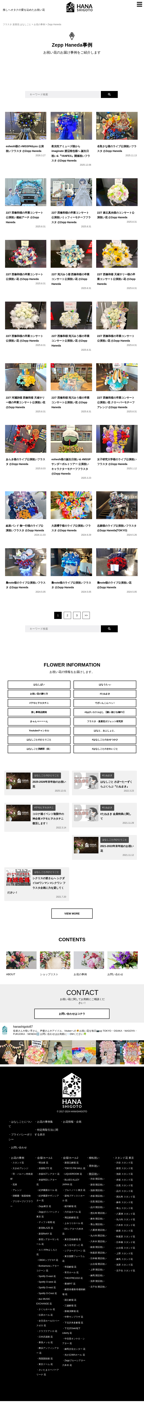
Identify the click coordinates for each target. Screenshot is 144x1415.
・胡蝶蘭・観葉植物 (20, 1210)
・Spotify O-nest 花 (46, 1301)
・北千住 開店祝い (97, 1301)
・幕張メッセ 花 (44, 1356)
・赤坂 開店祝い (96, 1210)
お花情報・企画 (72, 1135)
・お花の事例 (16, 1171)
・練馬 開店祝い (96, 1289)
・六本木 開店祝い (97, 1255)
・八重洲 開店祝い (97, 1244)
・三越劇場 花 (69, 1319)
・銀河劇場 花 (69, 1220)
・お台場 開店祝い (97, 1278)
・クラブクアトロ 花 (46, 1345)
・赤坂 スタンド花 (123, 1193)
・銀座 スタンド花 (123, 1245)
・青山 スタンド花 (123, 1222)
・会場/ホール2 (69, 1171)
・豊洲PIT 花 (68, 1298)
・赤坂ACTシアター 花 (47, 1188)
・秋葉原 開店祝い (97, 1267)
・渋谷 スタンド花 (123, 1176)
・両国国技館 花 (44, 1372)
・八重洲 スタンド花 (124, 1227)
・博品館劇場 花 (70, 1231)
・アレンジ (16, 1204)
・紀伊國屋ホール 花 (46, 1204)
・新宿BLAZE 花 (44, 1242)
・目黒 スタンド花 (123, 1199)
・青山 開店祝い (96, 1238)
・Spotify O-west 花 (46, 1296)
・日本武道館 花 (44, 1351)
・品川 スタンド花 (123, 1205)
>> (86, 615)
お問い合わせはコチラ (72, 1027)
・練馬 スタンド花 (123, 1273)
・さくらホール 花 (45, 1323)
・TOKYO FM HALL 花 (73, 1182)
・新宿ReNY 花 (44, 1247)
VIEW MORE (72, 927)
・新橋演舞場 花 (70, 1325)
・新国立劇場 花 (70, 1176)
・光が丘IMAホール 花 (73, 1368)
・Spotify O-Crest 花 (46, 1307)
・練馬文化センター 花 (73, 1363)
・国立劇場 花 (69, 1314)
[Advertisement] (72, 76)
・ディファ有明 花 (45, 1236)
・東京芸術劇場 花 (71, 1253)
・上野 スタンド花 (123, 1267)
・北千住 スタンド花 (124, 1284)
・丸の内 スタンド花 (124, 1233)
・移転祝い (92, 1171)
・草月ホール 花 (70, 1286)
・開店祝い (92, 1188)
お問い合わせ (19, 1161)
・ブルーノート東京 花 (73, 1204)
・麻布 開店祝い (96, 1232)
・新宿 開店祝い (96, 1198)
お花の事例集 (45, 1135)
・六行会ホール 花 (71, 1226)
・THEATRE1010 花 (72, 1292)
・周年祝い (92, 1179)
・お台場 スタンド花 (124, 1262)
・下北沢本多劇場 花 (72, 1336)
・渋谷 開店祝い (96, 1193)
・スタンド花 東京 (123, 1171)
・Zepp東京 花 (43, 1220)
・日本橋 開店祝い (97, 1272)
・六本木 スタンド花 (124, 1239)
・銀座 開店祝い (96, 1261)
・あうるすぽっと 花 (72, 1259)
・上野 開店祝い (96, 1283)
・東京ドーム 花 (44, 1378)
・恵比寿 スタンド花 (124, 1210)
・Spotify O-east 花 (46, 1290)
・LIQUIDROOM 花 (72, 1188)
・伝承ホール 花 (44, 1329)
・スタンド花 (17, 1176)
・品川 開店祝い (96, 1221)
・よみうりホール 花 (72, 1237)
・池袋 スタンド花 (123, 1188)
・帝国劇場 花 (69, 1280)
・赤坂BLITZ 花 (44, 1182)
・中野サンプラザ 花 (72, 1331)
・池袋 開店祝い (96, 1204)
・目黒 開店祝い (96, 1215)
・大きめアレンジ (19, 1182)
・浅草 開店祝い (96, 1295)
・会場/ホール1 (43, 1171)
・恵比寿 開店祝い (97, 1227)
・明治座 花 (42, 1176)
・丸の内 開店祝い (97, 1249)
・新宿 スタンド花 (123, 1182)
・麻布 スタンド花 (123, 1216)
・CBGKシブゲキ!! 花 (47, 1274)
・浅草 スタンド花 (123, 1279)
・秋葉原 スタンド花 (124, 1250)
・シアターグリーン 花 (73, 1264)
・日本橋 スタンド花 (124, 1256)
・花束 (13, 1198)
